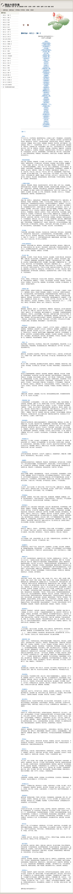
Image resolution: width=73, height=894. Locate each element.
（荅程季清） (46, 73)
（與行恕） (46, 119)
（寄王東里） (46, 112)
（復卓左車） (46, 94)
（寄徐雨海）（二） (46, 104)
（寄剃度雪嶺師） (46, 43)
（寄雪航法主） (46, 114)
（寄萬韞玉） (46, 77)
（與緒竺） (46, 121)
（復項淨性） (46, 102)
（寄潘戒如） (46, 80)
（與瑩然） (46, 61)
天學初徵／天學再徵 (20, 10)
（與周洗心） (24, 870)
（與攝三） (46, 65)
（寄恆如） (46, 107)
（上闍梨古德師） (46, 44)
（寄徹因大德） (46, 106)
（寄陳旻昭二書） (46, 68)
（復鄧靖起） (46, 116)
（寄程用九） (46, 118)
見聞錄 (27, 10)
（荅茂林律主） (46, 46)
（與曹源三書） (46, 55)
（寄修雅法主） (46, 72)
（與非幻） (46, 109)
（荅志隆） (46, 48)
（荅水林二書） (46, 51)
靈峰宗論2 (11, 10)
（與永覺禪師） (46, 124)
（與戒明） (46, 85)
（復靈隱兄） (46, 87)
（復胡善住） (46, 92)
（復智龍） (46, 97)
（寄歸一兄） (46, 60)
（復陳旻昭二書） (46, 95)
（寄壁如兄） (46, 58)
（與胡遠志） (46, 82)
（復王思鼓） (46, 123)
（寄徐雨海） (46, 99)
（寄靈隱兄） (46, 101)
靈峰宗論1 (5, 10)
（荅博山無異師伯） (46, 50)
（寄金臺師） (46, 84)
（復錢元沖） (46, 89)
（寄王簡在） (46, 78)
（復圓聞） (46, 75)
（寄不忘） (46, 63)
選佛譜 (32, 10)
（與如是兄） (46, 67)
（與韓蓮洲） (46, 70)
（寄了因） (46, 53)
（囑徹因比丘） (46, 90)
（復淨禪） (46, 111)
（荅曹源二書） (46, 56)
